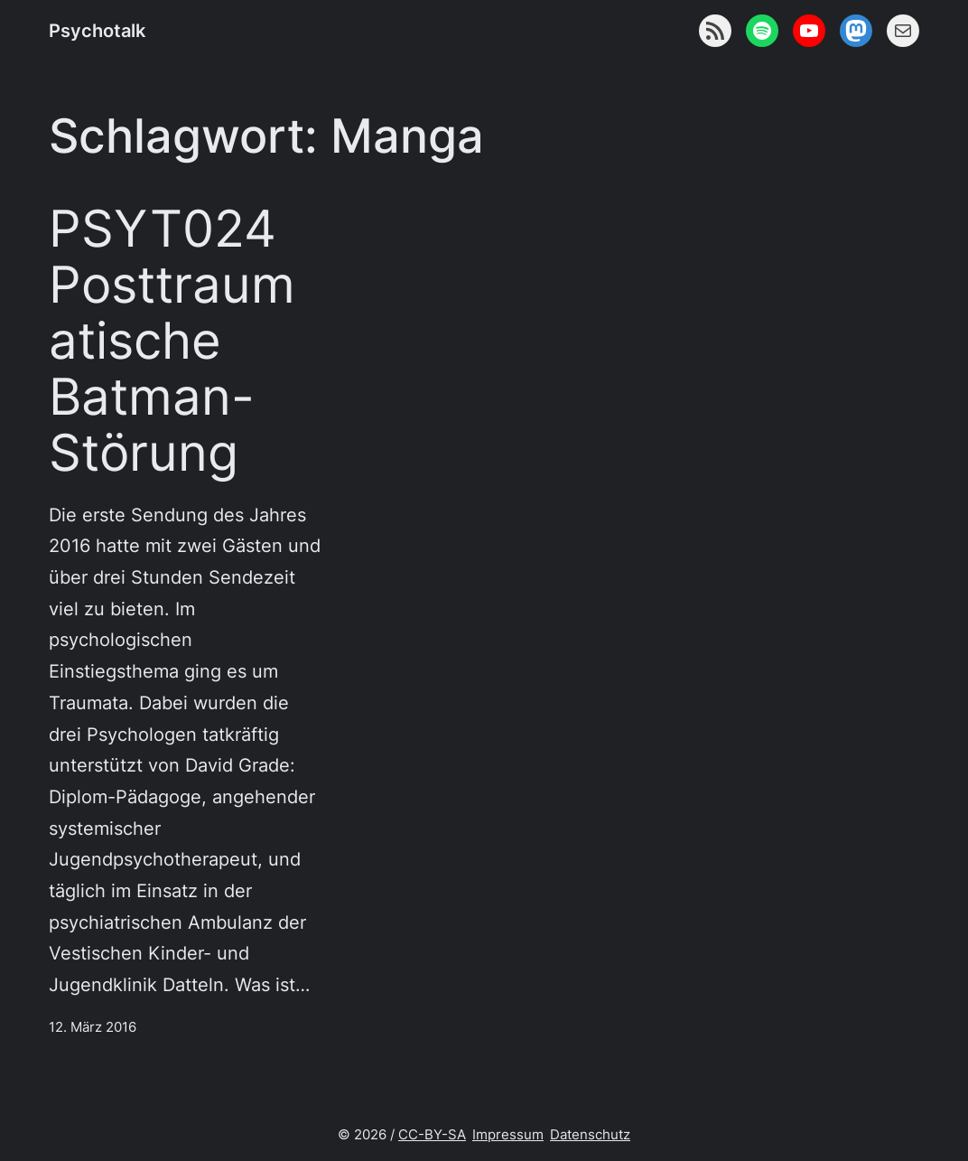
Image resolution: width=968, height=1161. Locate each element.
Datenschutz (590, 1134)
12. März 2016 (92, 1026)
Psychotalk (97, 30)
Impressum (508, 1134)
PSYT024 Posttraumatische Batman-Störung (172, 341)
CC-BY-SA (432, 1134)
